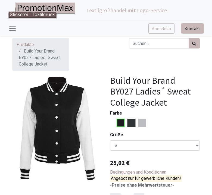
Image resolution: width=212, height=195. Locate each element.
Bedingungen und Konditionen (138, 172)
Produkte (25, 44)
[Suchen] (194, 43)
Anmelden (161, 28)
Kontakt (192, 28)
